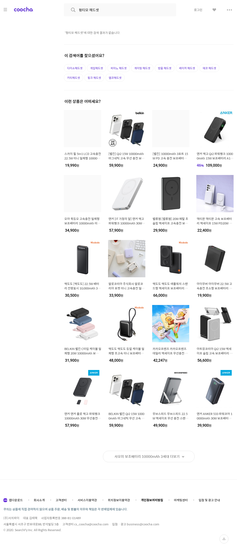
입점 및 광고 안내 (209, 500)
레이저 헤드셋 (187, 68)
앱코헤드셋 (115, 77)
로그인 (198, 9)
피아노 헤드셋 (119, 68)
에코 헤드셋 (209, 68)
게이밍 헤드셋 (142, 68)
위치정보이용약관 (119, 500)
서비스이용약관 (87, 500)
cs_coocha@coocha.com (91, 524)
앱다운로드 (16, 500)
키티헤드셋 (73, 77)
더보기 (147, 456)
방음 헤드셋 (164, 68)
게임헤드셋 (96, 68)
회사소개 (39, 500)
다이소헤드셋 (74, 68)
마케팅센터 (181, 500)
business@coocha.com (143, 524)
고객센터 (61, 500)
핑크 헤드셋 (94, 77)
